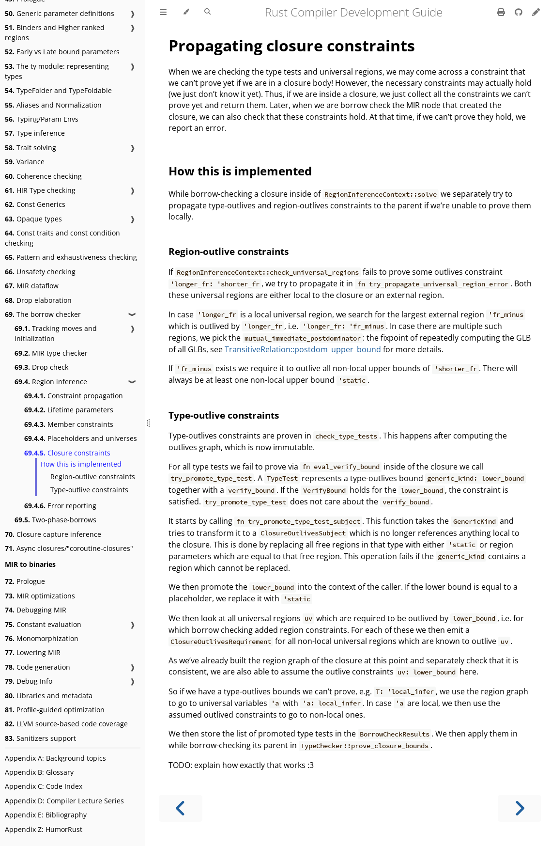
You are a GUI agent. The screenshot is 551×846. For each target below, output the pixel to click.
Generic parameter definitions (59, 13)
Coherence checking (43, 176)
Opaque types (33, 218)
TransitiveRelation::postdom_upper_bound (303, 349)
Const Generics (35, 204)
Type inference (35, 133)
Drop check (41, 367)
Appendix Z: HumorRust (43, 829)
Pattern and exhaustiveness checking (71, 257)
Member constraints (68, 424)
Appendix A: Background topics (55, 758)
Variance (25, 161)
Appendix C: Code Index (43, 786)
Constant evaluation (43, 624)
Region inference (51, 381)
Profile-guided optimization (55, 709)
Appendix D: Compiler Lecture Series (64, 800)
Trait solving (30, 147)
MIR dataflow (32, 285)
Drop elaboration (38, 300)
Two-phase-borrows (55, 519)
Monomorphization (41, 638)
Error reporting (60, 505)
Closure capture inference (53, 534)
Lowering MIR (33, 652)
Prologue (25, 581)
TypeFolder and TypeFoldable (58, 90)
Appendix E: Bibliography (46, 814)
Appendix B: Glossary (39, 772)
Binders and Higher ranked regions (55, 32)
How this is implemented (81, 464)
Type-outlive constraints (89, 489)
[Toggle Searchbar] (207, 12)
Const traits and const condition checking (62, 238)
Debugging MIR (35, 609)
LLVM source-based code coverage (66, 723)
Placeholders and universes (80, 438)
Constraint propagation (73, 395)
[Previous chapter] (180, 808)
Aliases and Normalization (53, 105)
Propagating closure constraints (291, 45)
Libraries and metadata (48, 695)
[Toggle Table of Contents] (163, 12)
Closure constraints (67, 452)
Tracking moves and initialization (56, 333)
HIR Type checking (40, 190)
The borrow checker (43, 314)
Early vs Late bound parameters (62, 51)
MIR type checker (51, 353)
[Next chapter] (519, 808)
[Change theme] (186, 12)
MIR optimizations (40, 595)
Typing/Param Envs (41, 119)
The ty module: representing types (57, 71)
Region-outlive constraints (92, 476)
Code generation (37, 667)
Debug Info (28, 681)
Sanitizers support (40, 738)
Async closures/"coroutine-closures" (69, 548)
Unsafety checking (40, 271)
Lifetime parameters (68, 409)
